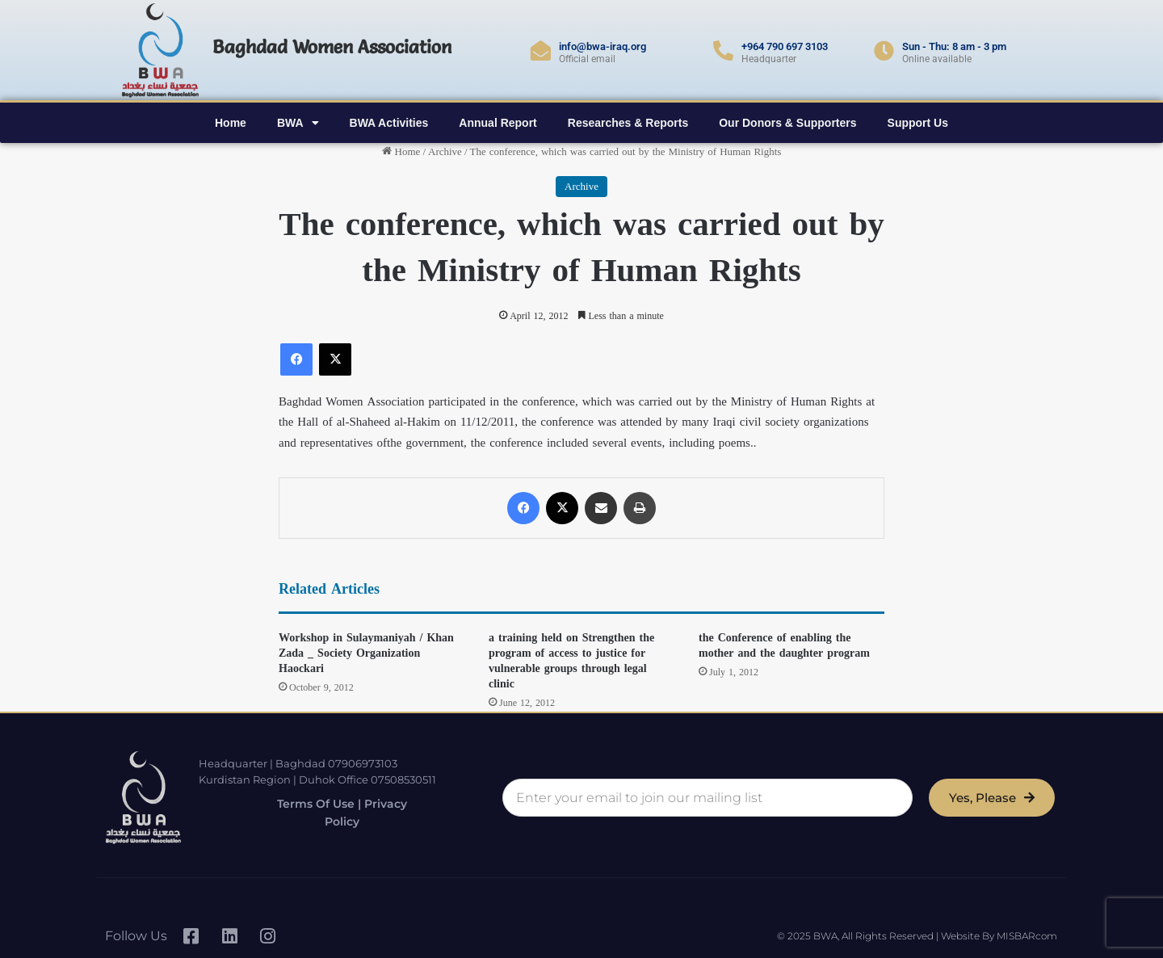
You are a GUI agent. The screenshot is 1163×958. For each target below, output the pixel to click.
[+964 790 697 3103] (723, 50)
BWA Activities (389, 122)
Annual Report (497, 122)
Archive (445, 151)
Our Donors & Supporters (787, 122)
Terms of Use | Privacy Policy (330, 813)
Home (230, 122)
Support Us (918, 122)
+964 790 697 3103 (784, 46)
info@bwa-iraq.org (602, 46)
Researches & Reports (628, 122)
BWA (298, 123)
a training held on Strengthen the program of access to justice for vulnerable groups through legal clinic (571, 661)
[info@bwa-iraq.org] (541, 50)
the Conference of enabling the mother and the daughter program (784, 645)
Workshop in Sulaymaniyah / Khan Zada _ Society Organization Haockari (366, 653)
